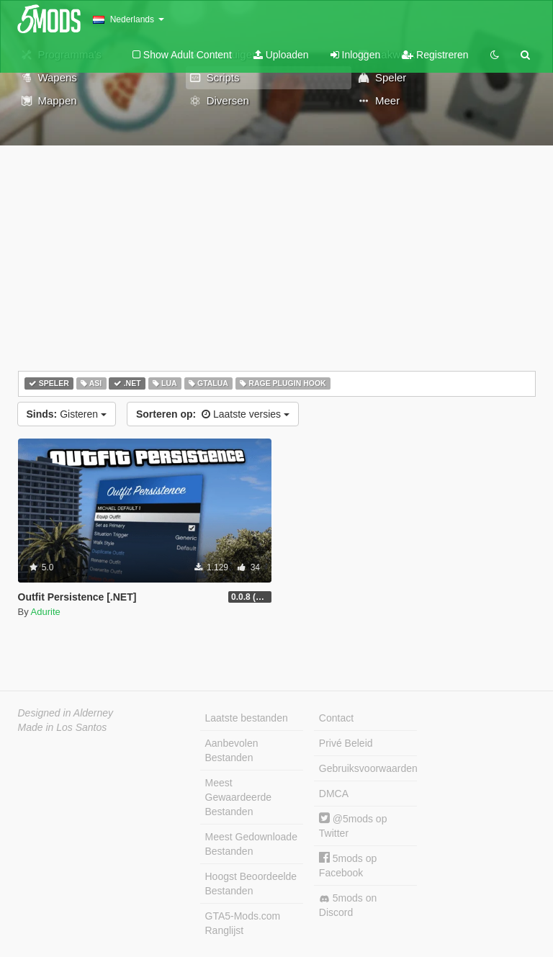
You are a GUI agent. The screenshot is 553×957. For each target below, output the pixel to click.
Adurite (45, 611)
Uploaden (281, 54)
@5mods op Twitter (353, 825)
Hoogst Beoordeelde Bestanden (251, 884)
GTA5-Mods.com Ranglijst (243, 923)
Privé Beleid (346, 743)
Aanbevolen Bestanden (231, 750)
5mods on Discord (348, 905)
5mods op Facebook (348, 865)
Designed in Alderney (66, 713)
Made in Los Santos (62, 727)
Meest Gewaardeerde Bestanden (238, 797)
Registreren (435, 54)
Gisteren (67, 414)
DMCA (334, 793)
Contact (336, 718)
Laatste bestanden (246, 718)
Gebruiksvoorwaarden (368, 768)
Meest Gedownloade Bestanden (251, 844)
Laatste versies (212, 414)
